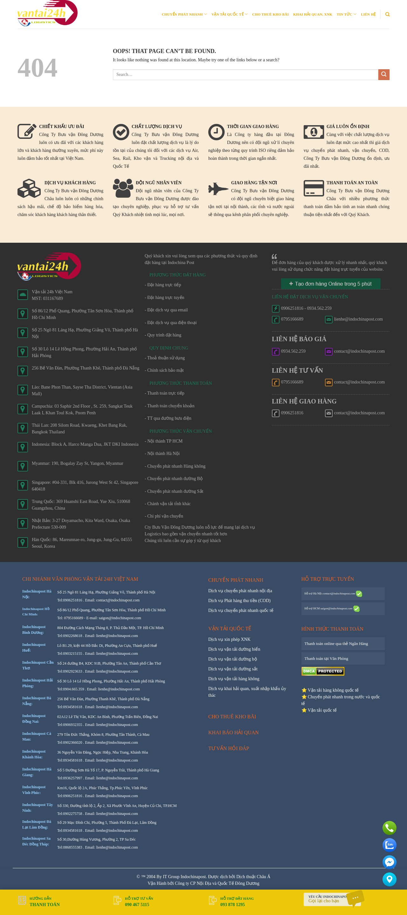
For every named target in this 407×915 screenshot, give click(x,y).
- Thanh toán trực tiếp (164, 393)
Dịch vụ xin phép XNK (229, 639)
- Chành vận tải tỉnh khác (168, 503)
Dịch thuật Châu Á (253, 876)
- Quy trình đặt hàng (163, 335)
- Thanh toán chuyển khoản (170, 405)
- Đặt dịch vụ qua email (166, 310)
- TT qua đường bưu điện (168, 418)
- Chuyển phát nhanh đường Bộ (174, 478)
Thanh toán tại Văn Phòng (326, 658)
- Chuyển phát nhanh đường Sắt (174, 491)
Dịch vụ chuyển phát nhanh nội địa (240, 590)
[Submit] (384, 74)
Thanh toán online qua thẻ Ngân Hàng (336, 643)
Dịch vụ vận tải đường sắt (233, 669)
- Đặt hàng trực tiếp (163, 284)
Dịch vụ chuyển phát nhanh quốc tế (240, 610)
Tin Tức (346, 14)
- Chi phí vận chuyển (164, 516)
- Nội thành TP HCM (164, 441)
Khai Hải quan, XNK (312, 14)
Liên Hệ (368, 14)
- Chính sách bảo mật (164, 370)
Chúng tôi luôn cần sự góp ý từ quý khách (183, 540)
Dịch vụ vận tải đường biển (234, 649)
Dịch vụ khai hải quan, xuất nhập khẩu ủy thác (247, 692)
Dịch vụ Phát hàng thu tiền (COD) (239, 600)
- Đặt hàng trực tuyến (164, 297)
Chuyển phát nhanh (184, 14)
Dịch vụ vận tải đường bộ (232, 659)
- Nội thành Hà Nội (162, 453)
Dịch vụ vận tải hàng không (233, 678)
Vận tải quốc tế (229, 14)
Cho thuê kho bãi (270, 14)
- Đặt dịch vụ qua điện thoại (171, 322)
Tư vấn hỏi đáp (228, 748)
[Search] (387, 14)
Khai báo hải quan (233, 732)
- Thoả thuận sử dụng (165, 358)
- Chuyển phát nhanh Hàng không (175, 466)
